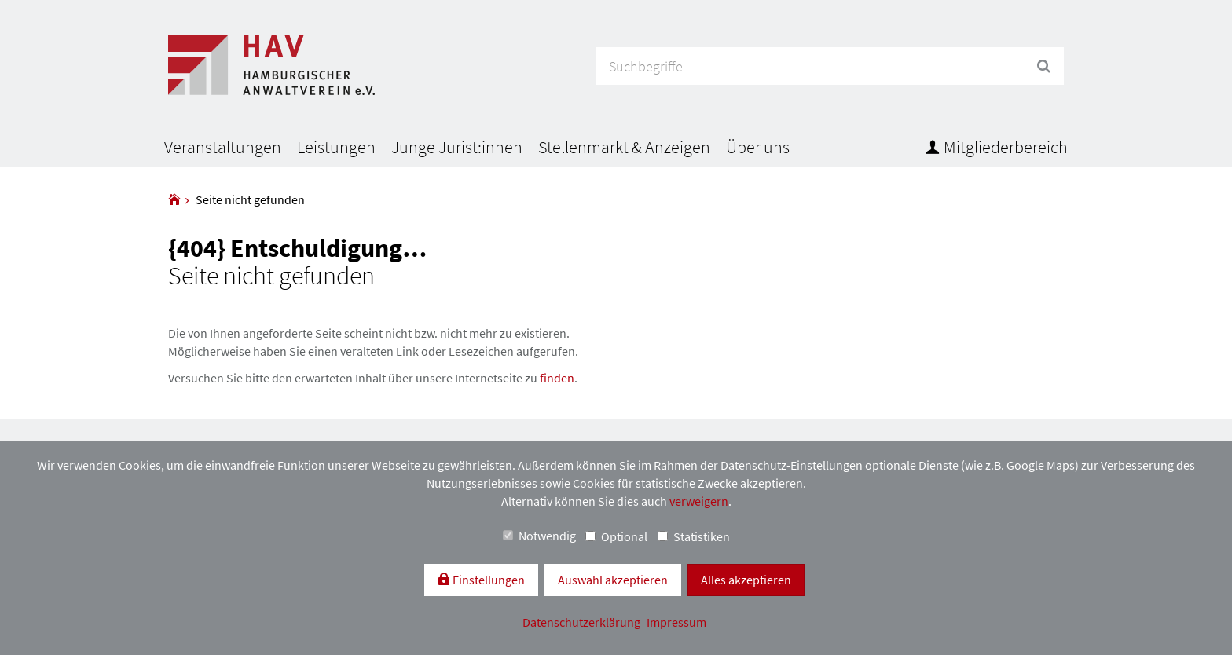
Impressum (676, 622)
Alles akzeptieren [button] (746, 579)
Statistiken (694, 536)
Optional (616, 536)
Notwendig (539, 535)
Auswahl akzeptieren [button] (613, 579)
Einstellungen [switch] (487, 579)
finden (557, 378)
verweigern (698, 501)
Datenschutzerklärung (582, 622)
